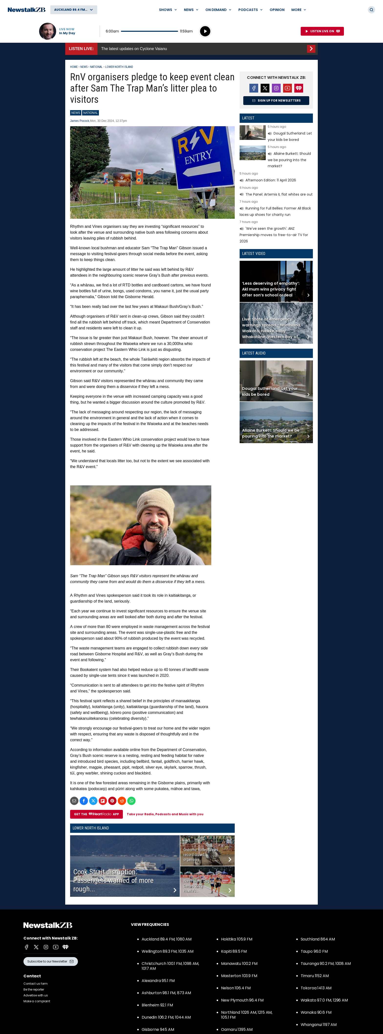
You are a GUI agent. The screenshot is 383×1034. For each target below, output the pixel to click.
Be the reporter (33, 989)
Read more (276, 134)
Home (74, 67)
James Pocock (79, 121)
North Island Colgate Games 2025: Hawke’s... (198, 886)
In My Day (67, 33)
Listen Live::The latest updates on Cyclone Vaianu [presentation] (191, 49)
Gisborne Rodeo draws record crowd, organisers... (200, 854)
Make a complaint (36, 1001)
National (96, 67)
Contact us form (35, 984)
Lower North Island (119, 67)
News (83, 67)
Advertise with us (35, 995)
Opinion (277, 9)
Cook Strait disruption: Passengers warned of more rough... (113, 880)
